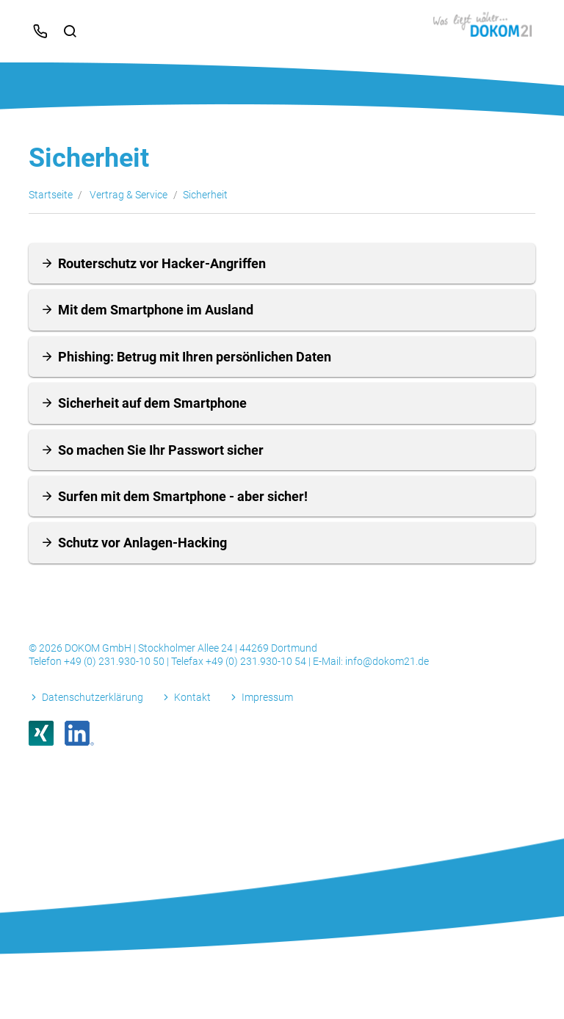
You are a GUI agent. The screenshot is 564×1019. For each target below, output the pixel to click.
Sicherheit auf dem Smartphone (152, 403)
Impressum (267, 697)
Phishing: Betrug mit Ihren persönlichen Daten (194, 356)
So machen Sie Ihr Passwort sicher (161, 450)
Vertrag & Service (128, 195)
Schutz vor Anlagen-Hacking (142, 542)
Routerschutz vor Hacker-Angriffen (162, 263)
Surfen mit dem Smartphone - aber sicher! (183, 496)
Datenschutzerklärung (92, 697)
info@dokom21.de (387, 661)
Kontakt (192, 697)
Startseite (51, 195)
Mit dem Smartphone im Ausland (155, 309)
